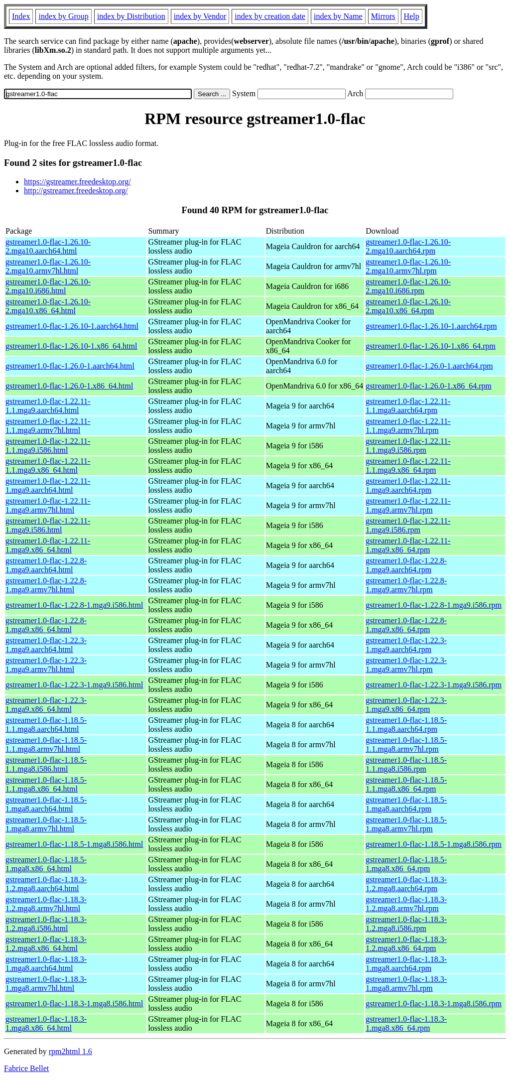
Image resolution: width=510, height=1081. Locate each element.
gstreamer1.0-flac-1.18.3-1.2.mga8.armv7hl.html (46, 904)
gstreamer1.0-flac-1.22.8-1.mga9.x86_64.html (46, 625)
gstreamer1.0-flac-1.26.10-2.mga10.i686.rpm (408, 286)
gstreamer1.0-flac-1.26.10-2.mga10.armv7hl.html (48, 266)
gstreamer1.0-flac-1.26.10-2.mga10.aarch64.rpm (408, 246)
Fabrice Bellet (26, 1068)
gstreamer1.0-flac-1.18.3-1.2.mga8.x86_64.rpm (406, 943)
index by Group (63, 16)
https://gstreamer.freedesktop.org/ (77, 181)
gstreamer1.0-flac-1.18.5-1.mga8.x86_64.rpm (406, 864)
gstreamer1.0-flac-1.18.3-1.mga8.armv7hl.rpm (406, 983)
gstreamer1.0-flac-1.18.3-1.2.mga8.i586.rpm (406, 924)
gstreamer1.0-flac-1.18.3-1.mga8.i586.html (74, 1003)
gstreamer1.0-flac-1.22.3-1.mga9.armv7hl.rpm (406, 665)
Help (411, 16)
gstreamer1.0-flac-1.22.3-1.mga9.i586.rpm (434, 684)
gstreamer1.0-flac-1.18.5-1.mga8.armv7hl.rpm (406, 824)
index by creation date (270, 16)
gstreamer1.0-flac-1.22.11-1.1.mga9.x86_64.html (47, 465)
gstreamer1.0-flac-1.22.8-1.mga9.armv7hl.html (46, 585)
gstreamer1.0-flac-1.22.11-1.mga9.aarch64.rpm (408, 485)
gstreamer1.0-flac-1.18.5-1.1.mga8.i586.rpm (406, 764)
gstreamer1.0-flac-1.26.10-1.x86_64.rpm (431, 346)
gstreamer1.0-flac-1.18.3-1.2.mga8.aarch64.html (46, 884)
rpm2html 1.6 (70, 1051)
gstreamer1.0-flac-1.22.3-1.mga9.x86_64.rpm (406, 704)
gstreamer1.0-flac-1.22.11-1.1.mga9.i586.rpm (408, 445)
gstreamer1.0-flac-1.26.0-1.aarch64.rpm (429, 366)
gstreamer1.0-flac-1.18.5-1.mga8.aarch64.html (46, 804)
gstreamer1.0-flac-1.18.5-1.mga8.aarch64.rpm (406, 804)
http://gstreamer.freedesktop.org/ (76, 190)
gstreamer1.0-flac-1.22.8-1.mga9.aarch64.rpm (406, 565)
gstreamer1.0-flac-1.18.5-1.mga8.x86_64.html (46, 864)
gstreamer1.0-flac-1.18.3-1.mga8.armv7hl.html (46, 983)
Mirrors (383, 16)
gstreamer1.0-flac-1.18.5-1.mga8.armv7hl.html (46, 824)
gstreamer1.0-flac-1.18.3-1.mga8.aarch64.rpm (406, 963)
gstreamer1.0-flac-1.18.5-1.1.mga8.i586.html (46, 764)
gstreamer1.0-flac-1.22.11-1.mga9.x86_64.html (47, 545)
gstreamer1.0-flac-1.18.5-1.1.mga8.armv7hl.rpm (406, 744)
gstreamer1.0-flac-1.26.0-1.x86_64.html (69, 386)
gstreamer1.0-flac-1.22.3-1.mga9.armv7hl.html (46, 665)
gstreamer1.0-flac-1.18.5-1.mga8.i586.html (74, 844)
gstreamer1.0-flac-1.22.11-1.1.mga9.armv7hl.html (47, 425)
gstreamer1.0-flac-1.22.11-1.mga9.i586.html (47, 525)
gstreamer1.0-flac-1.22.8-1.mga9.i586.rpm (434, 605)
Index (21, 16)
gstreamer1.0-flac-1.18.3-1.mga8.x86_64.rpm (406, 1023)
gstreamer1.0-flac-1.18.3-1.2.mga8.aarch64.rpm (406, 884)
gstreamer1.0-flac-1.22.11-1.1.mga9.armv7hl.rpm (408, 425)
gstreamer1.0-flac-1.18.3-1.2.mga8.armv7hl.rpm (406, 904)
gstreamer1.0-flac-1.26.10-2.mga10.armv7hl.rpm (408, 266)
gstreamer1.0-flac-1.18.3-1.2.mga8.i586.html (46, 924)
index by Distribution (131, 16)
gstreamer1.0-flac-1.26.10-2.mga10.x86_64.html (48, 306)
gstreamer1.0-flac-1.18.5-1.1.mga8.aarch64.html (46, 724)
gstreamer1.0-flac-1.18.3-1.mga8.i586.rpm (434, 1003)
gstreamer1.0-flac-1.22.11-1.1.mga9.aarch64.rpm (408, 405)
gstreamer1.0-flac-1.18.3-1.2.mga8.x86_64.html (46, 943)
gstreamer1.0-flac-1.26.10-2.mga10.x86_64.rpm (408, 306)
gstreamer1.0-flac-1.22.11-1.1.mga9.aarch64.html (47, 405)
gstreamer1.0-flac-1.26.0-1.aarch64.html (69, 366)
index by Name (338, 16)
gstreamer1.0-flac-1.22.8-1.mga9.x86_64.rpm (406, 625)
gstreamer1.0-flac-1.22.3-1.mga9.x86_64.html (46, 704)
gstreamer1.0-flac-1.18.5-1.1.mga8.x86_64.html (46, 784)
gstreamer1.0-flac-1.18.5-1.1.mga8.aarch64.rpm (406, 724)
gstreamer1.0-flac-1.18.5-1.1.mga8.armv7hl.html (46, 744)
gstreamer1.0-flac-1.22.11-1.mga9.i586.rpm (408, 525)
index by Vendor (200, 16)
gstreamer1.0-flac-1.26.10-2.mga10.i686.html (48, 286)
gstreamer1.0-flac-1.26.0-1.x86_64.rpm (429, 386)
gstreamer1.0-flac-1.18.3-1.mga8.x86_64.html (46, 1023)
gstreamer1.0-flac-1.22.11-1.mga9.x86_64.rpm (408, 545)
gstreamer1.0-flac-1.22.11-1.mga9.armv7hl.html (47, 505)
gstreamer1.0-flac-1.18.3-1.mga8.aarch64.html (46, 963)
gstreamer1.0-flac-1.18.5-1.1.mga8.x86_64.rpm (406, 784)
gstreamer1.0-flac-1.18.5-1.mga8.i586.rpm (434, 844)
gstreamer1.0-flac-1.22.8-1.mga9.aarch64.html (46, 565)
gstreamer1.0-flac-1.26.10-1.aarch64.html (71, 326)
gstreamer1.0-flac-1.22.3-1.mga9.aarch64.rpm (406, 645)
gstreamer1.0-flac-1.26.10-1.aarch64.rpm (431, 326)
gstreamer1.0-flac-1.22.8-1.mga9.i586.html (74, 605)
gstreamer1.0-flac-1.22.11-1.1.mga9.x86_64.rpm (408, 465)
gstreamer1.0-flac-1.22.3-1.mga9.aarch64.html (46, 645)
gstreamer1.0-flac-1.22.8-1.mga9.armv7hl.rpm (406, 585)
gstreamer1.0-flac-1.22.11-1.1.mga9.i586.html (47, 445)
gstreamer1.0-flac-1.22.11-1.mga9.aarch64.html (47, 485)
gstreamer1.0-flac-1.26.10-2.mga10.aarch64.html (48, 246)
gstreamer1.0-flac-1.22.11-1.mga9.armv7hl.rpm (408, 505)
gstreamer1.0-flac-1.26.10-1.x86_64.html (71, 346)
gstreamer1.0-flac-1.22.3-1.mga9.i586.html (74, 684)
